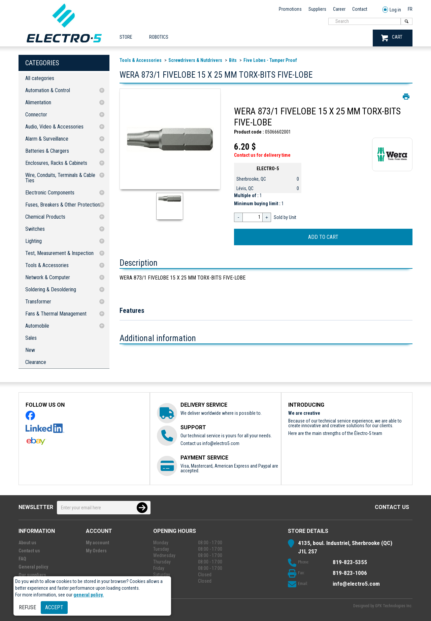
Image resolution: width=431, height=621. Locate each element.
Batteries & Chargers (47, 151)
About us (27, 542)
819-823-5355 (350, 562)
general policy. (88, 594)
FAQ (22, 558)
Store (126, 37)
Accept (54, 607)
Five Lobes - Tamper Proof (270, 60)
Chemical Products (45, 217)
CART (391, 37)
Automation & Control (47, 90)
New (30, 350)
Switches (35, 229)
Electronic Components (49, 192)
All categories (39, 78)
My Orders (96, 550)
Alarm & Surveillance (46, 139)
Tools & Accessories (47, 265)
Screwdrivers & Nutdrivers (195, 60)
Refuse (27, 607)
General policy (33, 567)
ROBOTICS (158, 37)
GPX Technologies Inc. (393, 606)
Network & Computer (47, 277)
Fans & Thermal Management (56, 313)
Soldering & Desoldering (50, 289)
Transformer (38, 301)
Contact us (392, 507)
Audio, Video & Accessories (54, 126)
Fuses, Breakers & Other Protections (63, 205)
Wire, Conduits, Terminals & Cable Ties (60, 178)
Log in (392, 10)
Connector (36, 114)
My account (97, 542)
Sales (31, 338)
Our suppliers (32, 575)
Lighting (33, 241)
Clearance (35, 362)
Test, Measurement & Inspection (59, 253)
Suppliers (317, 9)
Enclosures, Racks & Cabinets (56, 163)
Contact (359, 9)
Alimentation (38, 102)
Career (339, 9)
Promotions (290, 9)
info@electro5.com (220, 443)
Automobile (37, 326)
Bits (233, 60)
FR (410, 9)
